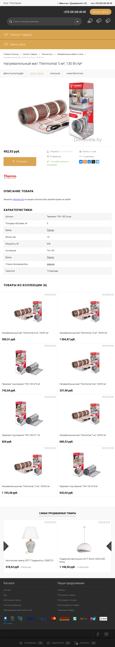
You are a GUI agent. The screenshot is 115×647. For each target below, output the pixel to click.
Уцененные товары (66, 610)
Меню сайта (15, 44)
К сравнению (86, 156)
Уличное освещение (12, 605)
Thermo (50, 230)
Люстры (7, 590)
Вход (6, 3)
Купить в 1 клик (87, 151)
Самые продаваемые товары (57, 513)
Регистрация (15, 3)
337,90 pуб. (66, 390)
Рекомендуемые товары (68, 605)
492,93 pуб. (12, 151)
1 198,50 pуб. (74, 567)
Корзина (85, 643)
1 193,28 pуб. (10, 492)
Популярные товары (67, 595)
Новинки (61, 590)
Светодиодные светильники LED (18, 610)
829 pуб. (7, 441)
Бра (5, 595)
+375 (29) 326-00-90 (75, 11)
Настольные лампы (12, 600)
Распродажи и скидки (67, 600)
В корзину (20, 161)
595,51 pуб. (9, 339)
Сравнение (31, 643)
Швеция (51, 264)
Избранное (58, 643)
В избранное (54, 156)
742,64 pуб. (9, 390)
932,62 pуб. (66, 492)
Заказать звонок (100, 12)
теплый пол (18, 199)
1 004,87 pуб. (67, 339)
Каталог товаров (17, 34)
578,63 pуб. (18, 567)
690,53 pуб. (66, 441)
